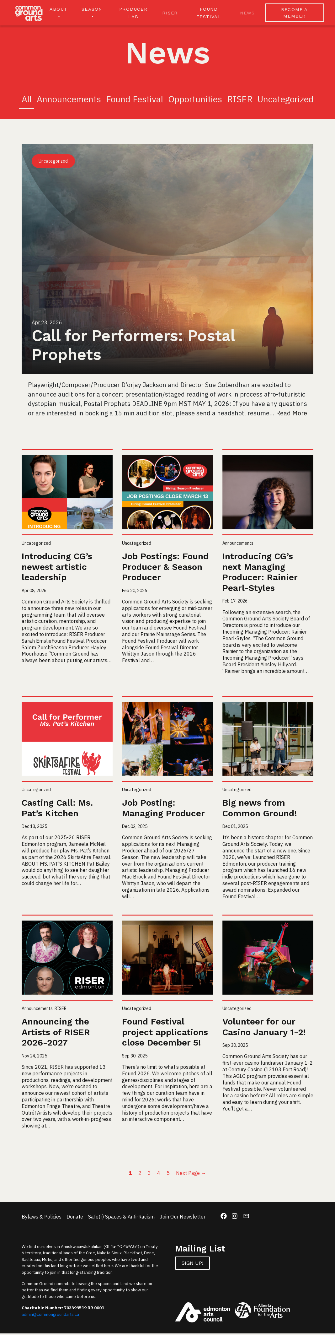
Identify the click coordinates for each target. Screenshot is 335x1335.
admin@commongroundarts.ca (50, 1316)
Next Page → (191, 1174)
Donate (74, 1218)
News (248, 13)
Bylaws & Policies (41, 1218)
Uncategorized (286, 101)
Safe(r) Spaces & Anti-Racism (121, 1218)
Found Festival (134, 101)
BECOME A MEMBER (294, 13)
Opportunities (195, 101)
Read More (291, 415)
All (27, 101)
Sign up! (192, 1264)
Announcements (69, 101)
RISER (171, 13)
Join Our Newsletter (182, 1218)
